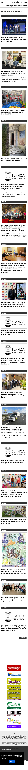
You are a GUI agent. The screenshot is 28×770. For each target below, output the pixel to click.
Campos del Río (14, 737)
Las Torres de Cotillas (5, 743)
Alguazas (6, 736)
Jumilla (3, 739)
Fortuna (17, 738)
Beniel (21, 736)
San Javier (4, 742)
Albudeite (13, 735)
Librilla (7, 739)
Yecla (16, 744)
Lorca (10, 739)
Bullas (4, 737)
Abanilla (3, 735)
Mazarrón (16, 739)
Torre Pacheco (23, 742)
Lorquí (12, 739)
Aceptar (12, 761)
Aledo (3, 736)
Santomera (17, 742)
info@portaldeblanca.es (7, 749)
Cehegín (8, 738)
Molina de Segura (22, 739)
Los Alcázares (23, 735)
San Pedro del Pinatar (11, 742)
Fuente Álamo (22, 738)
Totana (11, 743)
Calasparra (8, 737)
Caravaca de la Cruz (21, 737)
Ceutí (12, 738)
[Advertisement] (12, 654)
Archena (17, 736)
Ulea (14, 743)
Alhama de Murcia (12, 736)
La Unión (17, 743)
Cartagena (4, 738)
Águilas (10, 735)
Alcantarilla (18, 735)
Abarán (6, 735)
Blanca (24, 736)
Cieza (15, 738)
